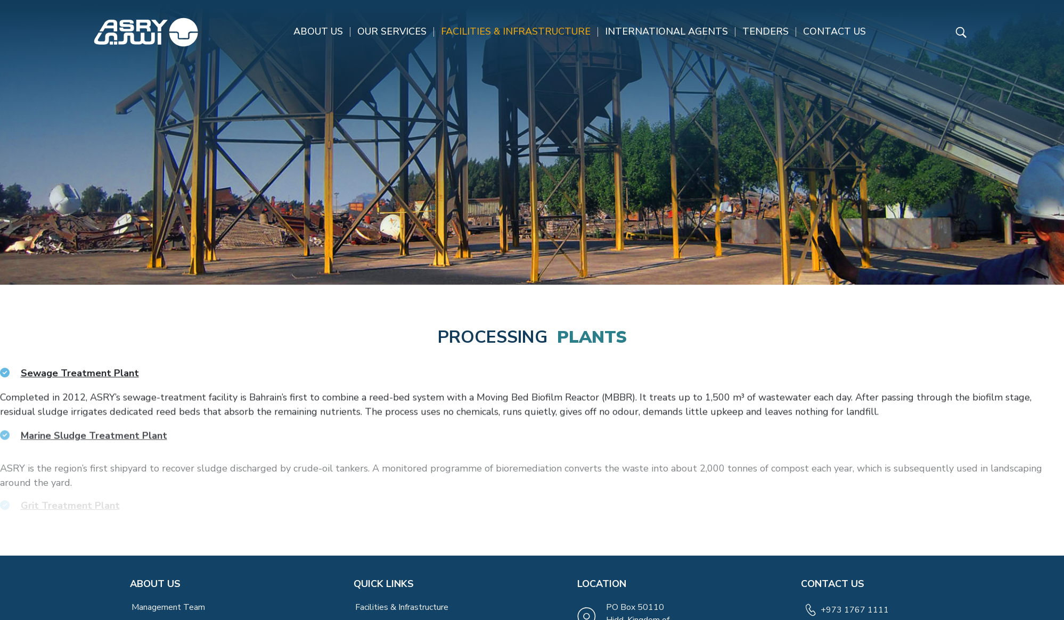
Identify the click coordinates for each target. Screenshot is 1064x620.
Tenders (765, 31)
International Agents (666, 31)
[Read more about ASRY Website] (146, 32)
